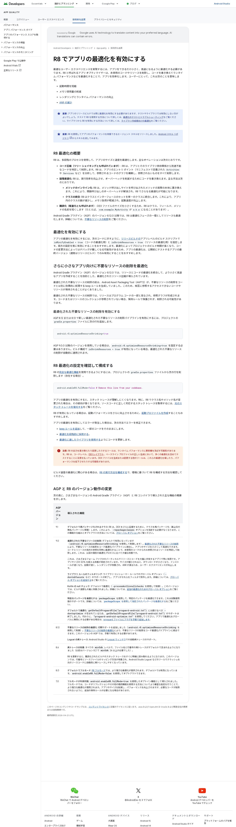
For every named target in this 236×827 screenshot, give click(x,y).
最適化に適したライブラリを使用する (80, 439)
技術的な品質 (116, 48)
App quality (12, 12)
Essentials (37, 3)
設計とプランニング (84, 48)
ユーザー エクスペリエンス (51, 19)
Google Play (108, 3)
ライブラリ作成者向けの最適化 (136, 120)
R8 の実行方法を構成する (113, 472)
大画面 (111, 820)
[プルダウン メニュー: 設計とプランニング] (78, 3)
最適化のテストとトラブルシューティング (143, 117)
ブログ (133, 3)
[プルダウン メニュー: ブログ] (140, 3)
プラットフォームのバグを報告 (218, 822)
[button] (20, 42)
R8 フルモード (98, 670)
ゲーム (79, 820)
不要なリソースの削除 (97, 219)
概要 (6, 19)
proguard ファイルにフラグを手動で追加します (126, 619)
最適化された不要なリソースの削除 (162, 544)
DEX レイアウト (96, 454)
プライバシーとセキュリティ (108, 19)
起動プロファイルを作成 (155, 413)
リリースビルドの (131, 238)
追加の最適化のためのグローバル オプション (148, 589)
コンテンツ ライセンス (99, 707)
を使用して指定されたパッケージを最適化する (134, 601)
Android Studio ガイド (183, 823)
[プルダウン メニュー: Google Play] (119, 3)
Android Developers (62, 48)
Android (48, 820)
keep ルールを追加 (69, 428)
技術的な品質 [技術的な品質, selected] (78, 19)
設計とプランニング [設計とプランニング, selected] (64, 3)
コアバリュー (23, 19)
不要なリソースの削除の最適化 (99, 630)
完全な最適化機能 (69, 372)
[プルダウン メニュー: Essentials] (47, 3)
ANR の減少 (65, 102)
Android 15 (145, 820)
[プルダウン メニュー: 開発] (94, 3)
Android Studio (222, 3)
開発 (88, 3)
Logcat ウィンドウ (116, 639)
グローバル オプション (127, 533)
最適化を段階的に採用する (74, 434)
